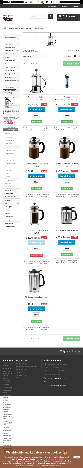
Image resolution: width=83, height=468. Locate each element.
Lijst (79, 56)
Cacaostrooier (10, 127)
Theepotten (10, 160)
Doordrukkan (10, 147)
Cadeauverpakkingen (12, 197)
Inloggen (76, 6)
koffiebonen (8, 296)
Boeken (7, 200)
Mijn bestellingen (21, 364)
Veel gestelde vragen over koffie (7, 416)
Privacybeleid (7, 387)
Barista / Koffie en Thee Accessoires (10, 100)
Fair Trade (6, 427)
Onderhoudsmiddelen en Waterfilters (12, 92)
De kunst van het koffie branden (7, 409)
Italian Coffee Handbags (10, 181)
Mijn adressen (21, 372)
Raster (75, 56)
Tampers (9, 107)
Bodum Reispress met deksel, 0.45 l (66, 98)
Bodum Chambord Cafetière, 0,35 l (36, 231)
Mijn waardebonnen (22, 378)
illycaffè (7, 57)
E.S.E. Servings (10, 60)
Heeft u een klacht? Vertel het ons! (7, 373)
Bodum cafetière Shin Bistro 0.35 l (36, 165)
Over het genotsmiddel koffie (7, 423)
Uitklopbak (9, 110)
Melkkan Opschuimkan (9, 122)
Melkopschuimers (11, 80)
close (77, 457)
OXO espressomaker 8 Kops (36, 297)
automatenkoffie (9, 293)
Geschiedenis (7, 430)
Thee (6, 64)
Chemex (9, 137)
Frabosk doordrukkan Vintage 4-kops (36, 98)
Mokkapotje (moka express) (9, 142)
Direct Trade (8, 289)
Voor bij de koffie (10, 74)
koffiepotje (14, 286)
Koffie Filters (10, 187)
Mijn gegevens (21, 375)
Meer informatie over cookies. (54, 459)
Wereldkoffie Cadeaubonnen (10, 224)
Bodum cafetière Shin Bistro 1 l (66, 165)
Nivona (6, 286)
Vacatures (6, 443)
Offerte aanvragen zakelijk (8, 207)
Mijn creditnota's (21, 369)
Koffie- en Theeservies (9, 191)
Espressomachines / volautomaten (11, 68)
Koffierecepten (7, 445)
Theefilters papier (9, 171)
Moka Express (8, 316)
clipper (6, 302)
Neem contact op (52, 6)
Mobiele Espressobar (11, 299)
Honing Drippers (8, 132)
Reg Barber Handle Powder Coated (10, 311)
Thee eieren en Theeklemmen (10, 165)
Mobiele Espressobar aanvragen (9, 217)
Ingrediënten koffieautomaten (10, 52)
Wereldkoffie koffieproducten (10, 45)
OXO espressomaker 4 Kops (66, 230)
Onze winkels (7, 368)
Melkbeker (9, 177)
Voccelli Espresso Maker (10, 306)
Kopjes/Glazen (11, 150)
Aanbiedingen (10, 235)
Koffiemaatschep (10, 117)
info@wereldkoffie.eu (58, 385)
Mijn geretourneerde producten (26, 366)
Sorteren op (27, 56)
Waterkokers (9, 84)
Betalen (5, 400)
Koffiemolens (9, 87)
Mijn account (22, 360)
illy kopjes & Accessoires (9, 155)
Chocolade (8, 77)
